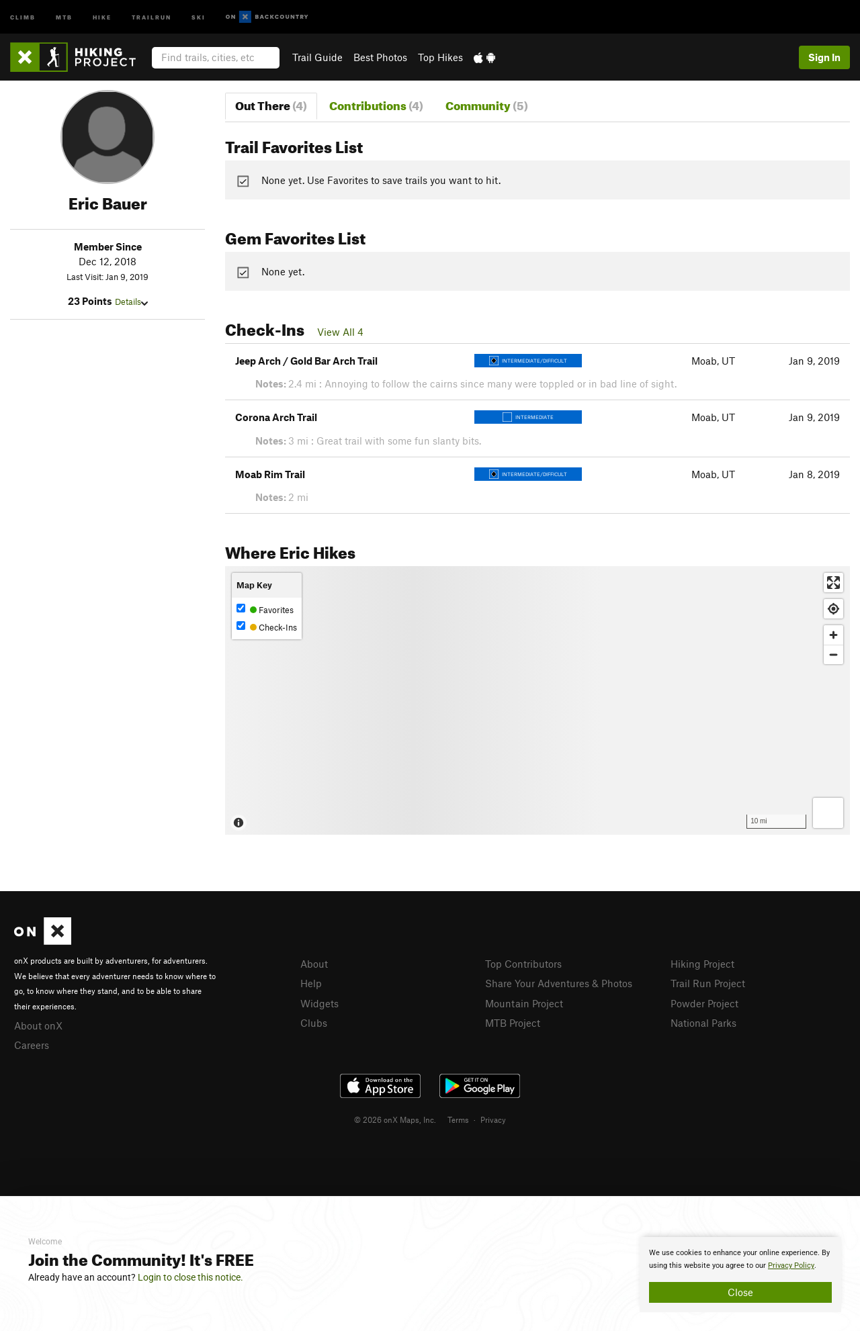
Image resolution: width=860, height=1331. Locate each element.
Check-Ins (266, 627)
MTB (64, 16)
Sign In (824, 57)
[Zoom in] (833, 635)
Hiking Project (702, 964)
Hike (102, 16)
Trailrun (151, 16)
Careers (31, 1045)
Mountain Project (524, 1003)
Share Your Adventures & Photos (558, 983)
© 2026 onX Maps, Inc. (395, 1119)
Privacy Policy (791, 1265)
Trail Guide (317, 57)
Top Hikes (440, 57)
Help (311, 983)
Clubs (313, 1023)
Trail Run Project (708, 983)
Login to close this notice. (190, 1277)
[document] (740, 1274)
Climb (23, 16)
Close (740, 1292)
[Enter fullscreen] (833, 582)
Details (131, 301)
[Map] (537, 700)
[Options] (828, 813)
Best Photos (380, 57)
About (314, 964)
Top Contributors (523, 964)
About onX (38, 1025)
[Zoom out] (833, 654)
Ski (198, 16)
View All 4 (340, 332)
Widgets (319, 1003)
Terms (458, 1119)
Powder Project (704, 1003)
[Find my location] (833, 608)
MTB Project (512, 1023)
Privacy (493, 1119)
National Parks (703, 1023)
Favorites (265, 609)
